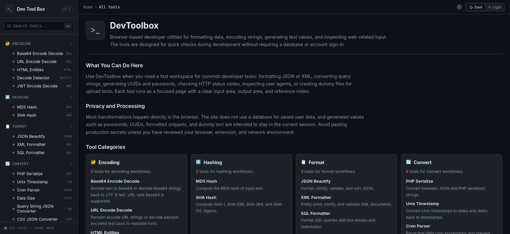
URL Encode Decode (111, 210)
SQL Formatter (315, 213)
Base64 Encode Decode (115, 181)
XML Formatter (316, 197)
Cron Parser (418, 225)
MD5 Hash (206, 181)
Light (494, 7)
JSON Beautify (316, 181)
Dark (475, 7)
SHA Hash (206, 197)
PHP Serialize (419, 181)
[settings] (459, 7)
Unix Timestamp (422, 203)
